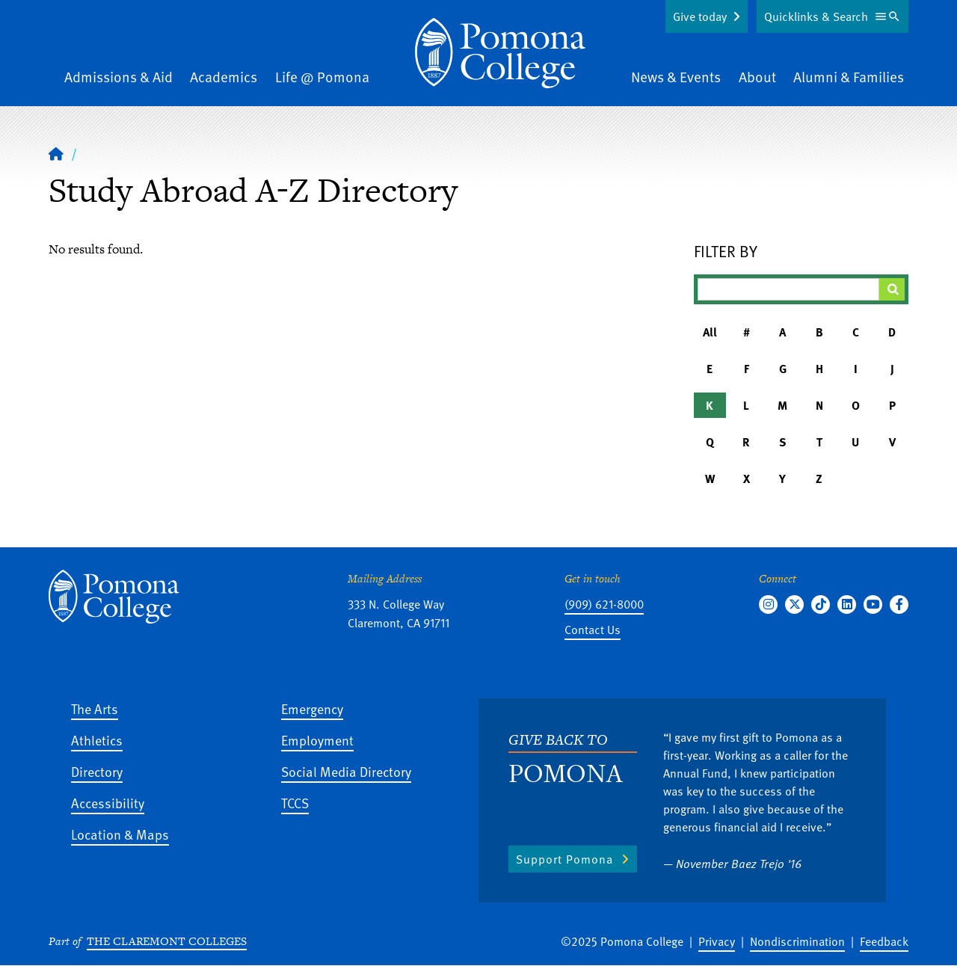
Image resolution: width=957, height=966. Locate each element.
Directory (97, 771)
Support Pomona (564, 859)
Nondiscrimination (797, 941)
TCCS (295, 803)
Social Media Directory (346, 771)
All (710, 332)
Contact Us (592, 630)
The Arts (94, 708)
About (757, 76)
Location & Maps (120, 834)
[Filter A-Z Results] (789, 289)
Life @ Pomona (322, 76)
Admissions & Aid (118, 76)
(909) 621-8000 (604, 604)
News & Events (676, 76)
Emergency (312, 708)
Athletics (97, 740)
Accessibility (107, 803)
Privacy (716, 941)
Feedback (884, 941)
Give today (700, 16)
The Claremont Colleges (167, 941)
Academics (223, 76)
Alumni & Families (848, 76)
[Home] (56, 153)
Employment (317, 740)
